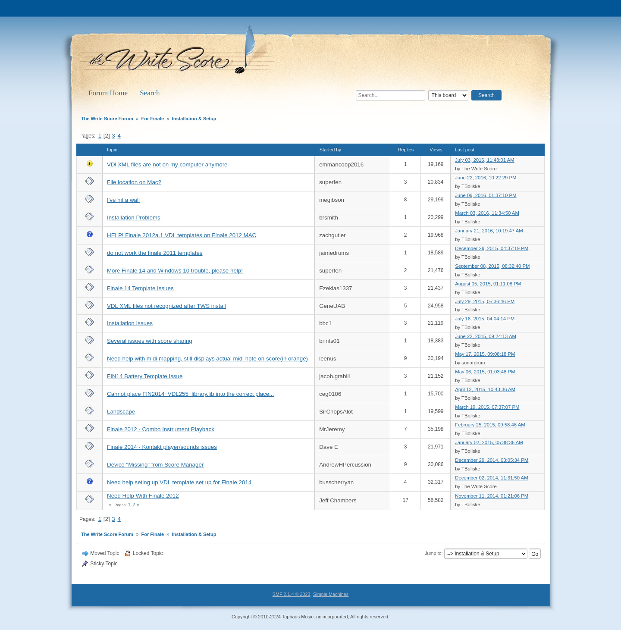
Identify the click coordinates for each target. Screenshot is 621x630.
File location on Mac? (134, 182)
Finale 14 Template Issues (140, 288)
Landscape (121, 411)
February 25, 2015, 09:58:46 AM (490, 424)
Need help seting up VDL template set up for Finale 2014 (179, 482)
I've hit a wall (123, 200)
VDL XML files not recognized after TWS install (166, 306)
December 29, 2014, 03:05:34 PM (491, 460)
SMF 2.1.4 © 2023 (291, 594)
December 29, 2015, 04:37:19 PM (491, 248)
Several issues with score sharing (149, 341)
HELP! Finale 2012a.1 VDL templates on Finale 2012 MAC (181, 235)
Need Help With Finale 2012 (143, 495)
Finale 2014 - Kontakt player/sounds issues (162, 447)
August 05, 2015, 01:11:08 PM (488, 283)
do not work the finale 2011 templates (155, 253)
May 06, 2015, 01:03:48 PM (485, 371)
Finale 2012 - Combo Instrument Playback (160, 429)
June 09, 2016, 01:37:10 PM (485, 195)
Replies (406, 149)
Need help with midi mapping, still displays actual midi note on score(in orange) (207, 358)
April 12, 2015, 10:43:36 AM (485, 389)
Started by (330, 149)
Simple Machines (330, 594)
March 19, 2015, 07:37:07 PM (487, 407)
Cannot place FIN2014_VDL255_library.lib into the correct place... (190, 394)
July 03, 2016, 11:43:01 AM (484, 160)
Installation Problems (133, 217)
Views (436, 149)
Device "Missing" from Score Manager (155, 464)
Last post (468, 149)
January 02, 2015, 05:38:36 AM (489, 442)
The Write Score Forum (179, 52)
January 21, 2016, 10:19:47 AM (489, 230)
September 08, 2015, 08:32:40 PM (492, 266)
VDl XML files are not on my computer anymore (167, 164)
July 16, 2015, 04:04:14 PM (484, 318)
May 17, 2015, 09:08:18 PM (485, 354)
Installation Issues (130, 323)
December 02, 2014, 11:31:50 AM (491, 477)
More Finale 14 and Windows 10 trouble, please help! (175, 270)
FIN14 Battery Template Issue (144, 376)
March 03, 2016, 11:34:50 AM (487, 213)
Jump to (433, 553)
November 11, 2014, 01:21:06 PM (491, 495)
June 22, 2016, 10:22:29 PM (485, 177)
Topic (111, 149)
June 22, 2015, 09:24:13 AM (485, 336)
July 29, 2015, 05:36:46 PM (484, 301)
